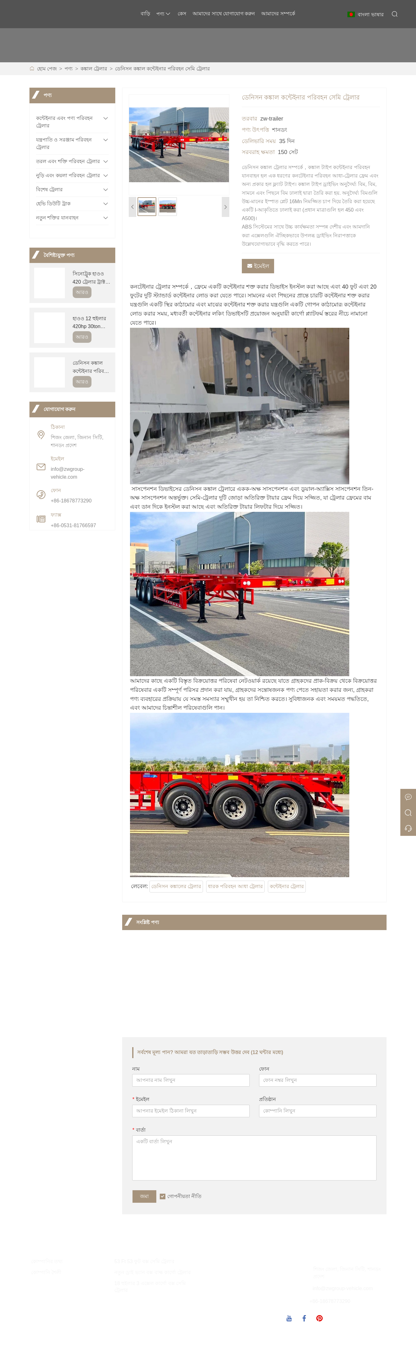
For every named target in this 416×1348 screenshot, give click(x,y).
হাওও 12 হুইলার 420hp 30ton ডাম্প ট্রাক (90, 323)
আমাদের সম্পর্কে (278, 13)
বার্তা (139, 1130)
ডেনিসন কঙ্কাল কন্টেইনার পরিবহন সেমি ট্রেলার (162, 68)
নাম (136, 1069)
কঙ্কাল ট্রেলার (94, 68)
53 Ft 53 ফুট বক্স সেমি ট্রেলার (144, 1261)
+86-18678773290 (71, 500)
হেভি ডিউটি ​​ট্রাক (53, 203)
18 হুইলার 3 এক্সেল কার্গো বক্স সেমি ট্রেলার (150, 1287)
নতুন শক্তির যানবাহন (57, 217)
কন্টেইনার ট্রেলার (287, 886)
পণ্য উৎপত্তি (255, 130)
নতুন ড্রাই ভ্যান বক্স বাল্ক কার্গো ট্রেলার (152, 1272)
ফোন (264, 1069)
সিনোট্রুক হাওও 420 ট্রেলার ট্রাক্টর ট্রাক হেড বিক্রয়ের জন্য (90, 278)
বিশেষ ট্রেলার (49, 189)
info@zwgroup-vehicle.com (68, 473)
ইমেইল (258, 266)
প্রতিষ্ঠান (267, 1099)
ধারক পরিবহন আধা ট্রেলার (235, 886)
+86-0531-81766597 (73, 525)
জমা (144, 1196)
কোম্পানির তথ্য (47, 1261)
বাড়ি (145, 13)
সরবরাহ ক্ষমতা (258, 152)
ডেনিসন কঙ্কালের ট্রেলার (176, 886)
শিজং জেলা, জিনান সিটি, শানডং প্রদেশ (77, 441)
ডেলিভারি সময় (259, 141)
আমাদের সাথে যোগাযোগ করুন (224, 13)
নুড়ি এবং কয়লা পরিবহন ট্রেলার (68, 175)
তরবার (249, 119)
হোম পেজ (47, 68)
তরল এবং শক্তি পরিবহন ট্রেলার (68, 161)
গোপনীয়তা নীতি (184, 1196)
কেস (182, 13)
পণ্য (163, 14)
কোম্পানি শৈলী (46, 1272)
